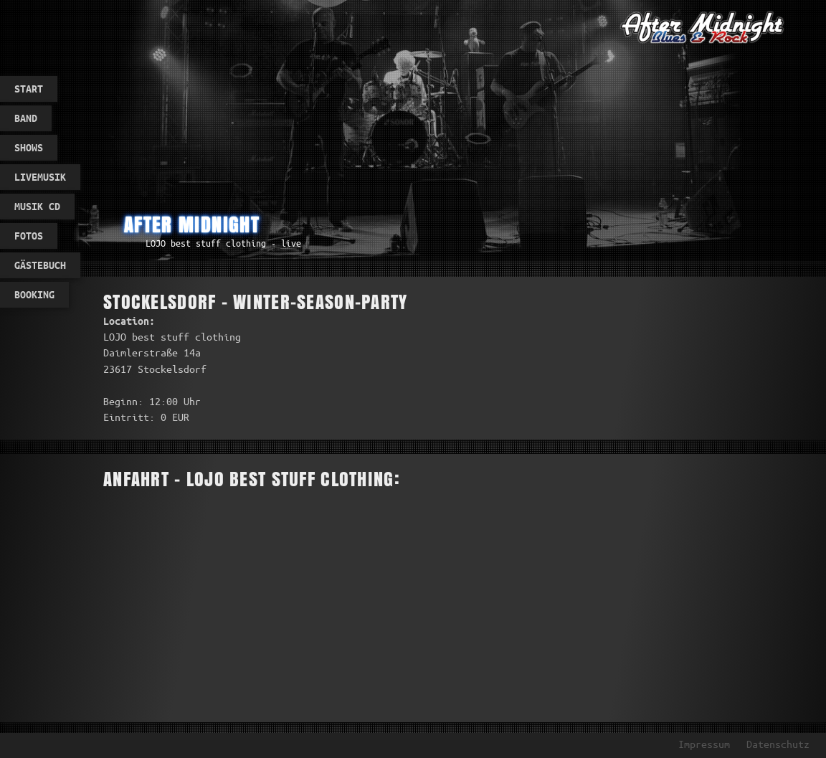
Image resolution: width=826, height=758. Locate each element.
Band (25, 118)
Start (28, 89)
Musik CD (37, 206)
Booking (34, 294)
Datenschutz (778, 744)
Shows (28, 147)
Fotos (28, 236)
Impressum (704, 744)
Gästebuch (40, 265)
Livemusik (40, 177)
